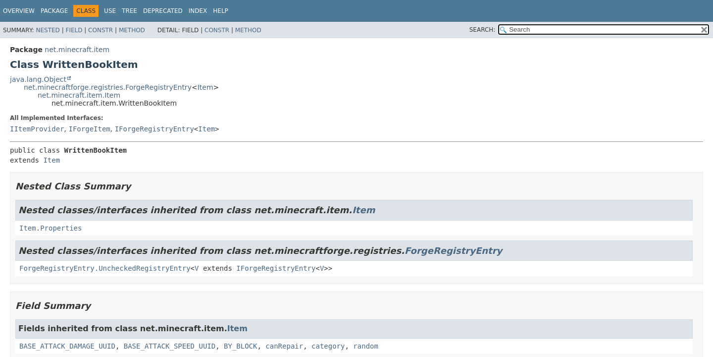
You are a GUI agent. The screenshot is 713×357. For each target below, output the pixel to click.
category (328, 346)
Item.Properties (50, 228)
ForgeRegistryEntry (453, 250)
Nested (47, 30)
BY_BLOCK (240, 346)
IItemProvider (37, 129)
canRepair (284, 346)
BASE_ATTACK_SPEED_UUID (169, 346)
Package (54, 10)
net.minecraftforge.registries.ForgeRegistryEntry (108, 87)
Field (73, 30)
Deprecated (163, 10)
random (365, 346)
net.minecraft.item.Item (79, 95)
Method (132, 30)
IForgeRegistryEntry (154, 129)
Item (205, 87)
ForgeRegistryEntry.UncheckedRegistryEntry (105, 268)
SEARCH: (482, 29)
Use (110, 10)
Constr (100, 30)
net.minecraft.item (77, 50)
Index (198, 10)
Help (220, 10)
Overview (19, 10)
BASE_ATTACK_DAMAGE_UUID (67, 346)
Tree (129, 10)
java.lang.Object (38, 79)
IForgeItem (89, 129)
